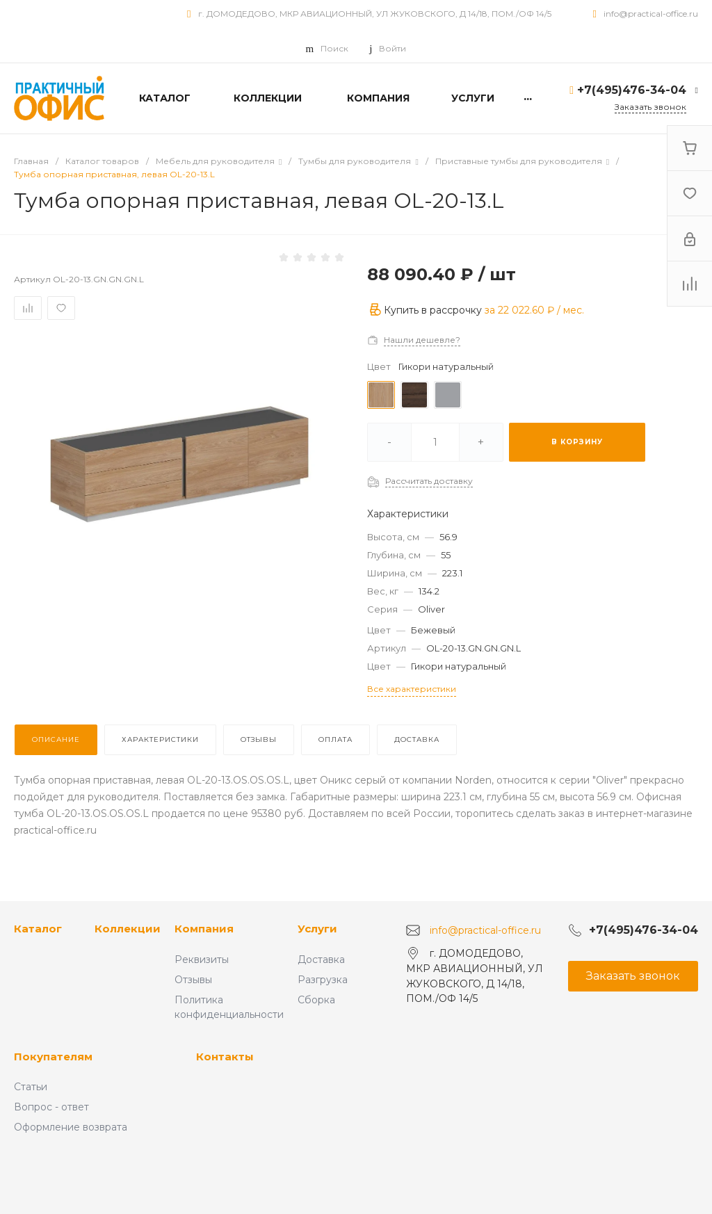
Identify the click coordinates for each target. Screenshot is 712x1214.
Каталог (38, 928)
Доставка (321, 959)
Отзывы (193, 979)
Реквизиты (202, 959)
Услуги (317, 928)
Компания (204, 928)
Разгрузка (323, 979)
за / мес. (534, 310)
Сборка (316, 1000)
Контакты (225, 1056)
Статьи (30, 1087)
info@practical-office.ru (651, 13)
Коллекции (128, 928)
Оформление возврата (70, 1127)
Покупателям (53, 1056)
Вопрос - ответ (51, 1107)
